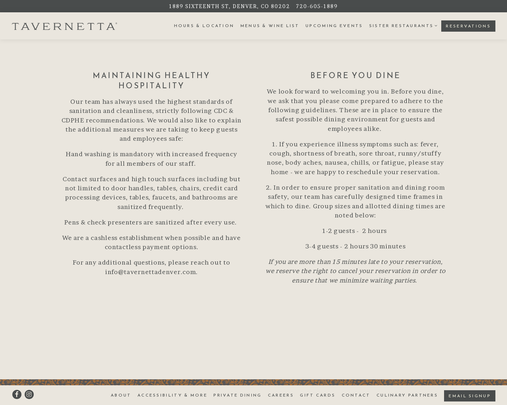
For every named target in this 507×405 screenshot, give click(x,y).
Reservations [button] (468, 26)
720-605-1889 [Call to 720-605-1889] (317, 6)
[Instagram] (29, 394)
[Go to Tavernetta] (229, 6)
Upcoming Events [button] (334, 26)
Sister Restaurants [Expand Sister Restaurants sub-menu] (402, 25)
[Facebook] (16, 394)
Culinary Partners (407, 395)
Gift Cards (317, 395)
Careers (281, 395)
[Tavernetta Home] (64, 26)
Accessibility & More (172, 395)
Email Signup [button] (470, 396)
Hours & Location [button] (204, 26)
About (121, 395)
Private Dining (237, 395)
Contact (356, 395)
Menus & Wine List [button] (270, 26)
